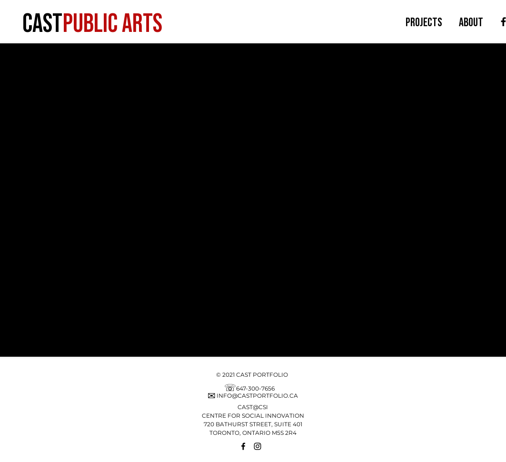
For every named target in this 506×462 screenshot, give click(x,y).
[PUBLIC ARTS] (114, 21)
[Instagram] (257, 446)
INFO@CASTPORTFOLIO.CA (257, 395)
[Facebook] (243, 446)
